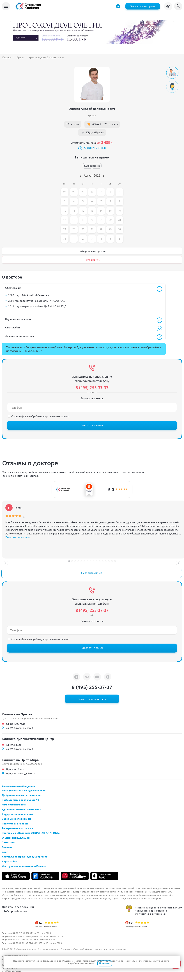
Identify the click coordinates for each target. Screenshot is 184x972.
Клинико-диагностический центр (28, 739)
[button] (69, 561)
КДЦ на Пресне (95, 132)
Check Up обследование (16, 818)
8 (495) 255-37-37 (178, 6)
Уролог (92, 115)
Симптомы (8, 842)
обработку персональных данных (50, 416)
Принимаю (104, 963)
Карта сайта (9, 861)
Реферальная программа (17, 828)
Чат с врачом (92, 259)
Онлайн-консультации (16, 837)
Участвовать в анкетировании (150, 913)
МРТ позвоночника (14, 804)
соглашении (87, 963)
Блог (5, 851)
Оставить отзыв (95, 147)
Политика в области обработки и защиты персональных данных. (93, 949)
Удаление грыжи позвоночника (21, 809)
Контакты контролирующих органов (24, 856)
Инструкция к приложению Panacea (24, 866)
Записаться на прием (142, 6)
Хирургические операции (17, 814)
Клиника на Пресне (17, 714)
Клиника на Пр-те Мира (20, 760)
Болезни (7, 847)
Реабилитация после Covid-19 (20, 799)
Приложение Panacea (15, 823)
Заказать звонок (91, 425)
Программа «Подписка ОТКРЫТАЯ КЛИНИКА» (31, 832)
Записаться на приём (92, 699)
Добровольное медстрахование (22, 794)
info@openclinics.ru (14, 911)
